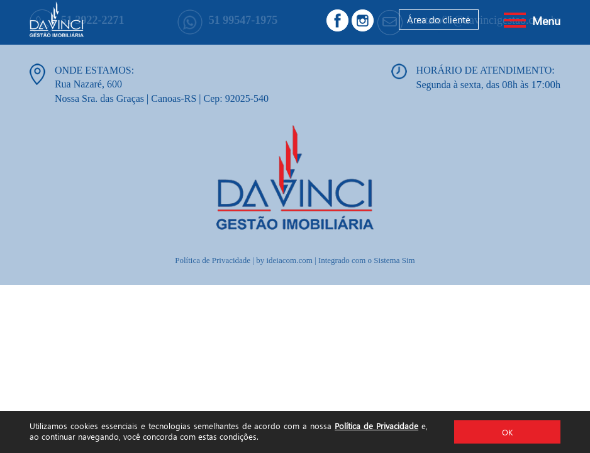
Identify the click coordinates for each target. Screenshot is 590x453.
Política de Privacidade (376, 425)
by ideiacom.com (284, 260)
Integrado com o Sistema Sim (366, 260)
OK (507, 432)
